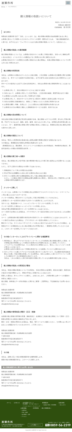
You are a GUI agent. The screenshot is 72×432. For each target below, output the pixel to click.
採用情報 (36, 408)
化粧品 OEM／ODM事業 (50, 405)
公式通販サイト (35, 425)
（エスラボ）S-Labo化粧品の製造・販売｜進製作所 (7, 3)
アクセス (24, 416)
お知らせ (17, 402)
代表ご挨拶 (25, 412)
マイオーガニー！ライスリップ (31, 406)
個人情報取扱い (46, 408)
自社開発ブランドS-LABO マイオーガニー (31, 403)
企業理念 (24, 410)
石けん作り (63, 405)
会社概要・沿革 (26, 414)
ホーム (3, 6)
